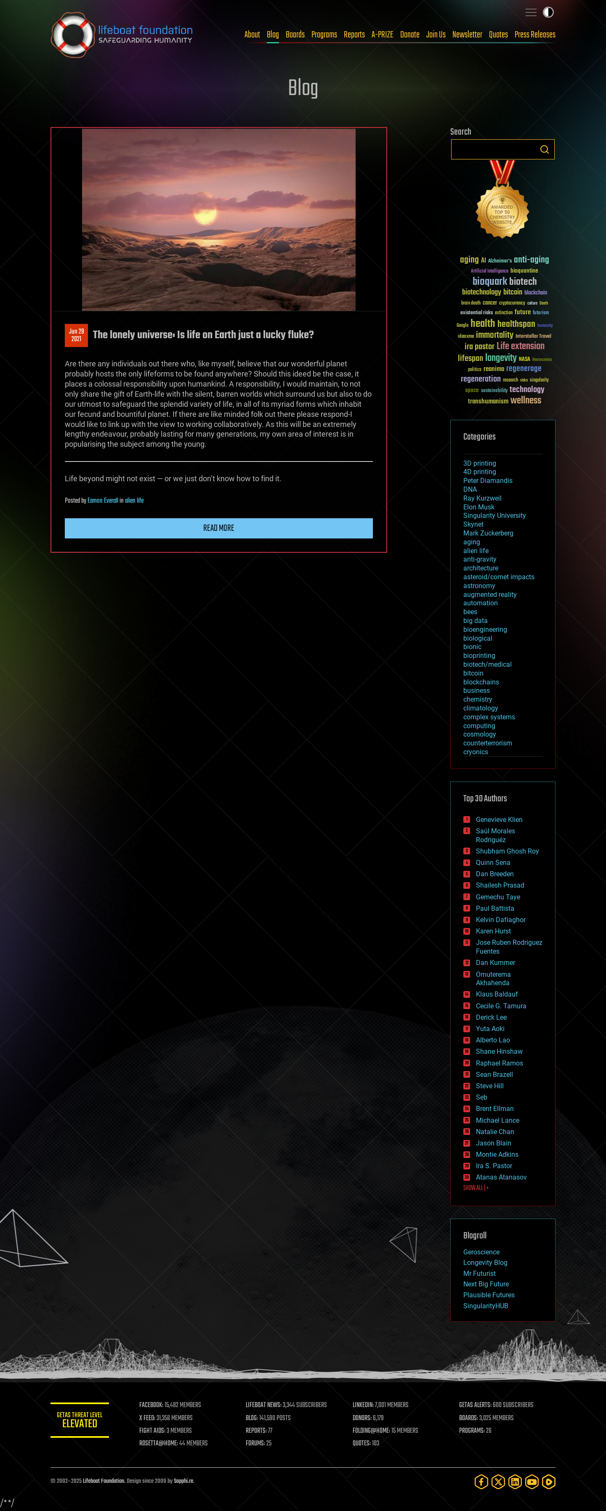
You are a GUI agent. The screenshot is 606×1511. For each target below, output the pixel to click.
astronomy (479, 586)
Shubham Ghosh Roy (507, 851)
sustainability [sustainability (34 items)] (494, 391)
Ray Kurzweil (482, 498)
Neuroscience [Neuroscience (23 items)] (542, 360)
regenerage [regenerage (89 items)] (524, 369)
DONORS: (362, 1418)
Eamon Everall (103, 501)
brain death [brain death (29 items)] (471, 303)
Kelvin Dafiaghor (501, 920)
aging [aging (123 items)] (469, 260)
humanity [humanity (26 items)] (545, 326)
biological (477, 638)
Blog (273, 35)
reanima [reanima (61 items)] (494, 369)
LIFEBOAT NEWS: (264, 1405)
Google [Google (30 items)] (462, 326)
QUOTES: (362, 1443)
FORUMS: (256, 1443)
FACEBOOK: (152, 1405)
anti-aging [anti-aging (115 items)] (531, 260)
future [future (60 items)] (523, 312)
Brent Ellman (495, 1109)
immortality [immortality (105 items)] (494, 335)
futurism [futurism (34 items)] (541, 313)
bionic (472, 647)
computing (479, 726)
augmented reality (490, 595)
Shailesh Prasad (500, 885)
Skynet (473, 524)
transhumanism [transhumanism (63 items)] (488, 402)
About (252, 35)
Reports (354, 35)
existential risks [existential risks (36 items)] (476, 313)
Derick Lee (491, 1017)
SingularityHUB (485, 1306)
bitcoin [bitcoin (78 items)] (512, 292)
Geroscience (481, 1252)
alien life (134, 501)
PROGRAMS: (472, 1431)
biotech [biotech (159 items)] (523, 282)
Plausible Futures (489, 1295)
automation (480, 603)
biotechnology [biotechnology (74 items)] (481, 292)
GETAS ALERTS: (476, 1405)
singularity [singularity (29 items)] (539, 380)
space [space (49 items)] (472, 390)
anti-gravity (480, 559)
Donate (410, 35)
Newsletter (467, 35)
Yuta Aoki (490, 1029)
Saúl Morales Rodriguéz (495, 835)
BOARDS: (469, 1418)
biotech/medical (487, 664)
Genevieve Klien (499, 820)
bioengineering (485, 630)
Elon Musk (478, 507)
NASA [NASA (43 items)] (524, 359)
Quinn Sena (493, 863)
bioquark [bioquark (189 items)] (490, 282)
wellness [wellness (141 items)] (525, 400)
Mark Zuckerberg (488, 533)
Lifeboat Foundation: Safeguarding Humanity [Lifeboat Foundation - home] (122, 35)
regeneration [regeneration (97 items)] (481, 379)
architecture (480, 568)
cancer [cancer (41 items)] (490, 303)
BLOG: (252, 1418)
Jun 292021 (76, 335)
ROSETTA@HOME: (159, 1443)
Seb (481, 1097)
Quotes (498, 35)
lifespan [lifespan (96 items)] (470, 358)
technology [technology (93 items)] (527, 390)
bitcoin (473, 673)
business (476, 691)
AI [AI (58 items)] (483, 261)
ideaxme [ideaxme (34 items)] (466, 337)
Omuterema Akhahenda (493, 978)
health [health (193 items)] (482, 324)
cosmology (479, 734)
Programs (324, 35)
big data (475, 621)
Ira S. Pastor (494, 1166)
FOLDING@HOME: (372, 1431)
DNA (470, 489)
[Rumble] (549, 1481)
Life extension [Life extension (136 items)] (521, 346)
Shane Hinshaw (499, 1051)
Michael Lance (497, 1120)
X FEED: (148, 1418)
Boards (295, 35)
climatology (480, 708)
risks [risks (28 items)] (524, 380)
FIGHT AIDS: (153, 1431)
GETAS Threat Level (80, 1421)
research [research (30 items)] (510, 380)
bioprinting (479, 656)
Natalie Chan (495, 1132)
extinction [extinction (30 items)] (504, 313)
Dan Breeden (495, 874)
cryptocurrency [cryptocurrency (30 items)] (512, 303)
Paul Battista (495, 908)
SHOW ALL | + (476, 1188)
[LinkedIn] (515, 1481)
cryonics (475, 752)
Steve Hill (490, 1086)
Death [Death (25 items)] (544, 303)
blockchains (481, 682)
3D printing (479, 463)
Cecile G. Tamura (501, 1006)
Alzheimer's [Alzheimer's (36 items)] (500, 261)
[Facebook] (481, 1481)
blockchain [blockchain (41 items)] (535, 293)
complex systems (489, 717)
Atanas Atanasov (501, 1177)
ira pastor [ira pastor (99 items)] (479, 347)
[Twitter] (498, 1481)
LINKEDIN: (363, 1405)
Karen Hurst (493, 931)
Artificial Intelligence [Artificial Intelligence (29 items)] (489, 271)
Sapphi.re (183, 1481)
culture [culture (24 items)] (532, 303)
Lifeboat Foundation (103, 1481)
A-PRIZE (382, 35)
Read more (218, 528)
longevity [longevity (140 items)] (501, 358)
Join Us (436, 35)
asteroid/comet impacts (498, 577)
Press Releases (535, 35)
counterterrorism (487, 743)
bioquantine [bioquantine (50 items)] (524, 270)
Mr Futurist (479, 1274)
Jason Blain (493, 1143)
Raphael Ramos (499, 1063)
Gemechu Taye (498, 897)
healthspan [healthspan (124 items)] (516, 324)
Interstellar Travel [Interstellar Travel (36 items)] (533, 337)
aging (471, 542)
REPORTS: (256, 1431)
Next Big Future (486, 1284)
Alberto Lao (493, 1040)
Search (544, 149)
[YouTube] (532, 1481)
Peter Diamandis (488, 481)
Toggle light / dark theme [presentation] (548, 12)
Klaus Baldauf (497, 994)
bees (470, 612)
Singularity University (494, 516)
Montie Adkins (497, 1154)
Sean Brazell (494, 1075)
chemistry (477, 699)
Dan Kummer (495, 963)
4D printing (479, 472)
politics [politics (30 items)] (474, 370)
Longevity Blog (485, 1263)
